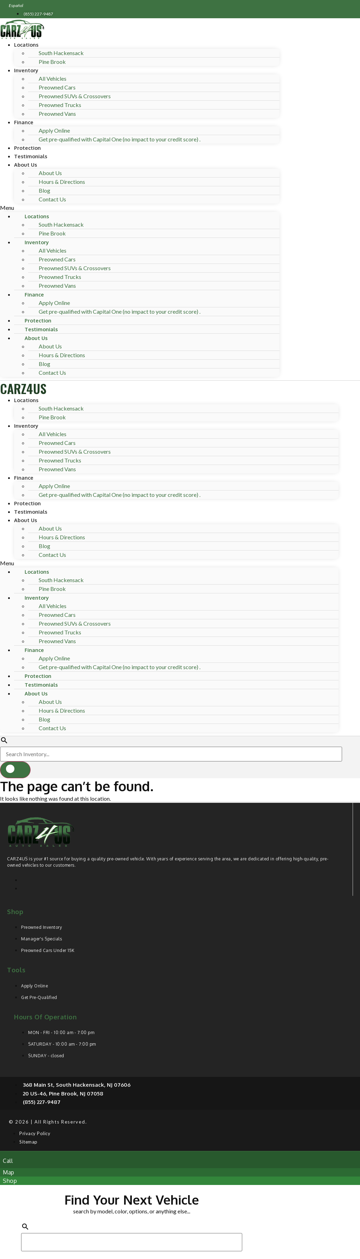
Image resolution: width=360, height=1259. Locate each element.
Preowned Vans (57, 113)
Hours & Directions (62, 181)
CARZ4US (23, 388)
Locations (26, 44)
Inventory (26, 70)
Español (16, 5)
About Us (25, 164)
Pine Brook (52, 61)
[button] (139, 208)
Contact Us (52, 199)
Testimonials (30, 156)
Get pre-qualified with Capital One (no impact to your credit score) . (119, 139)
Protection (27, 148)
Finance (23, 122)
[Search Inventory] (171, 754)
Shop (15, 911)
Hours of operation (45, 1017)
